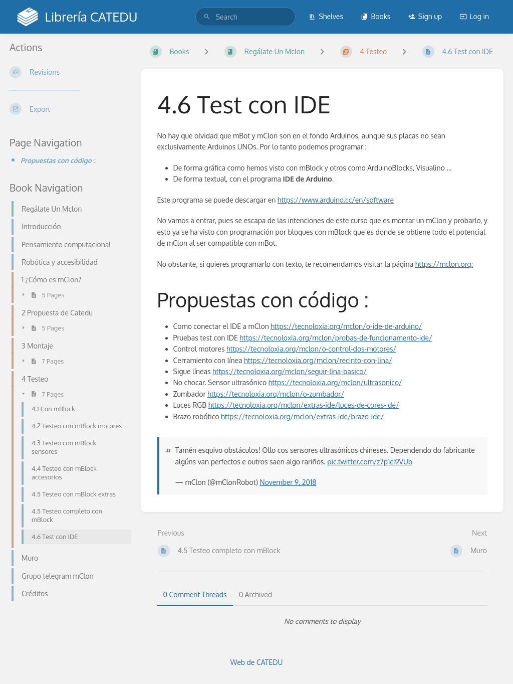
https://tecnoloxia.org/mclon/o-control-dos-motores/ (311, 349)
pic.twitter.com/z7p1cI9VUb (369, 461)
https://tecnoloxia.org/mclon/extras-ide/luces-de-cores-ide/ (303, 405)
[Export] (67, 109)
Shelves (326, 16)
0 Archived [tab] (255, 594)
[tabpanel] (322, 621)
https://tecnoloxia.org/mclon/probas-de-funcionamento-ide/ (335, 337)
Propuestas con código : (58, 160)
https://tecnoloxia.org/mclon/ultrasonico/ (335, 382)
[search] (245, 17)
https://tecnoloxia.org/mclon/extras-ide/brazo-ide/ (302, 416)
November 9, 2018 (288, 482)
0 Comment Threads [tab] (195, 594)
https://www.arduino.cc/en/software (336, 200)
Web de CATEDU (256, 662)
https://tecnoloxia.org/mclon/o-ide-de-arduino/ (346, 326)
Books (375, 16)
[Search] (206, 17)
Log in (474, 16)
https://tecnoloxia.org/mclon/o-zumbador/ (275, 394)
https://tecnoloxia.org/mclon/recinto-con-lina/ (318, 360)
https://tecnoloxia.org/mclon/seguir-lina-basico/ (289, 371)
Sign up (425, 16)
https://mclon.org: (444, 264)
